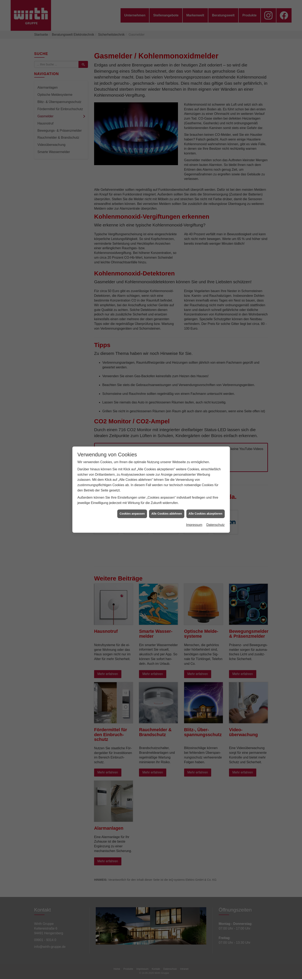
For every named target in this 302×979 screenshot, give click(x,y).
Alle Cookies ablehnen (166, 513)
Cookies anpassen (132, 513)
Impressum (194, 525)
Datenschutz (215, 525)
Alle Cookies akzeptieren (205, 513)
